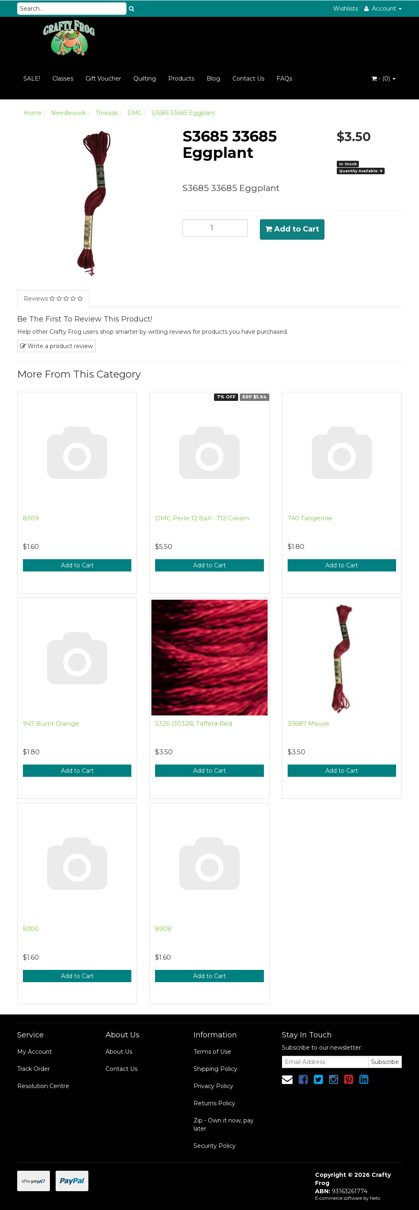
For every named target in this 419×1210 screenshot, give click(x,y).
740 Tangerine (310, 518)
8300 (31, 929)
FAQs (284, 78)
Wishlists (345, 8)
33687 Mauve (308, 723)
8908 (163, 929)
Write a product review (56, 346)
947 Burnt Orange (51, 723)
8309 (31, 518)
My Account (34, 1051)
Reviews (53, 298)
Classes (62, 78)
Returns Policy (214, 1103)
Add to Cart (292, 229)
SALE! (31, 78)
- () (384, 78)
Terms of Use (212, 1051)
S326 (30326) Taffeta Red (193, 723)
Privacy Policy (213, 1086)
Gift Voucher (103, 78)
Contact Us (248, 78)
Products (181, 78)
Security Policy (215, 1145)
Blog (213, 78)
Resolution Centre (43, 1086)
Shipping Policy (215, 1069)
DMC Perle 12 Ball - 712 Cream (202, 518)
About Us (119, 1051)
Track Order (33, 1069)
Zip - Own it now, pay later (224, 1124)
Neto (375, 1198)
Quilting (144, 78)
